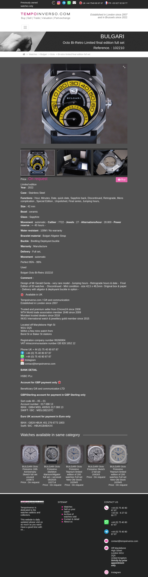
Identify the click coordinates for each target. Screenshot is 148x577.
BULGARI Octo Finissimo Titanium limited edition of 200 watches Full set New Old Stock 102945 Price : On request (74, 475)
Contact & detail (71, 519)
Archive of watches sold (70, 515)
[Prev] (23, 165)
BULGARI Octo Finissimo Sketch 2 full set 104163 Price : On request (96, 471)
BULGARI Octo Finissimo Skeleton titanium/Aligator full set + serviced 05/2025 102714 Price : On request (52, 475)
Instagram (28, 360)
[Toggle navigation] (25, 27)
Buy (121, 179)
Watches (68, 507)
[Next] (125, 165)
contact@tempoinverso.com (38, 363)
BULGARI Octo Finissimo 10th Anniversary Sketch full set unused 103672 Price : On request (30, 474)
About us (68, 521)
